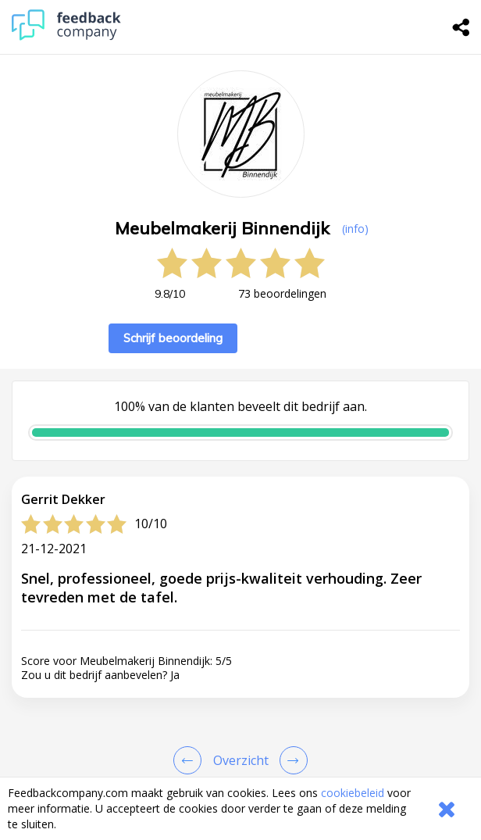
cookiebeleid (352, 792)
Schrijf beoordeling (173, 338)
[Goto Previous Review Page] (190, 760)
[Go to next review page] (290, 760)
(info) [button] (355, 228)
